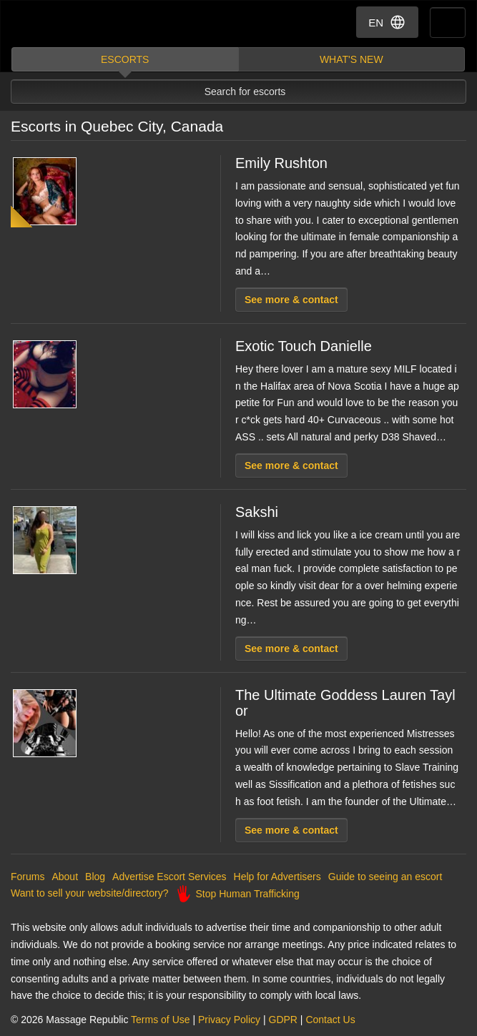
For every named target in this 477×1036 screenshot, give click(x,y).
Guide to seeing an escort (385, 876)
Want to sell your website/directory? (89, 893)
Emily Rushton (281, 163)
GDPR (283, 1019)
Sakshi (256, 512)
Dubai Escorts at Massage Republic (63, 24)
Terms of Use (160, 1019)
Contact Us (330, 1019)
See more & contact (291, 299)
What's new (351, 59)
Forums (27, 876)
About (64, 876)
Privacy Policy (229, 1019)
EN (387, 22)
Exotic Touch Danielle (303, 346)
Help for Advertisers (277, 876)
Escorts (125, 59)
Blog (95, 876)
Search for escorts (245, 91)
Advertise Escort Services (169, 876)
